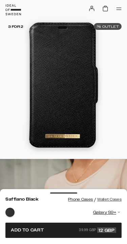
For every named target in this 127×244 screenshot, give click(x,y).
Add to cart (63, 230)
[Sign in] (92, 8)
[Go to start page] (13, 9)
